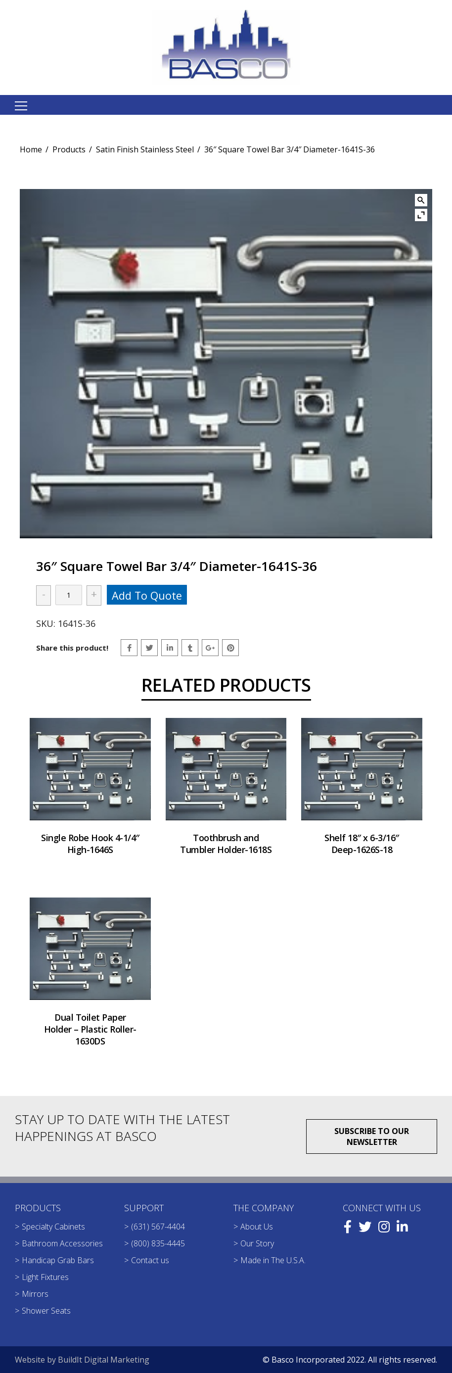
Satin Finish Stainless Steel (145, 149)
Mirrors (35, 1293)
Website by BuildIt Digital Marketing (82, 1359)
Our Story (257, 1243)
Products (69, 149)
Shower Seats (46, 1310)
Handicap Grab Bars (58, 1260)
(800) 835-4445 (158, 1243)
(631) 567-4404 (158, 1226)
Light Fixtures (45, 1277)
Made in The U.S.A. (273, 1260)
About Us (256, 1226)
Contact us (150, 1260)
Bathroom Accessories (62, 1243)
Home (31, 149)
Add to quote (147, 595)
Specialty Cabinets (53, 1226)
